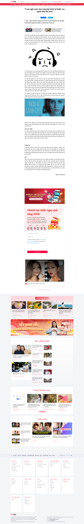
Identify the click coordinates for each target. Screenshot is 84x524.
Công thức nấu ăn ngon (66, 463)
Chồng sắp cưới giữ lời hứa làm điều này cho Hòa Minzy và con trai (25, 432)
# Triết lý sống (14, 315)
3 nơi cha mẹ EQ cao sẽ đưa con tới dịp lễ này (37, 354)
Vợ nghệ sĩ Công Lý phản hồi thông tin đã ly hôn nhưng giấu (21, 356)
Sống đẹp (30, 4)
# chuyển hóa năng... (62, 410)
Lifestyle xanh (27, 500)
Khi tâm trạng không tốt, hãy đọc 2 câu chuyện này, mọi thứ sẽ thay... (34, 311)
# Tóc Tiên (34, 441)
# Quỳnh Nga (22, 443)
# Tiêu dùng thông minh (17, 409)
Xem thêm (42, 411)
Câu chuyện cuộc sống (41, 464)
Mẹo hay (64, 466)
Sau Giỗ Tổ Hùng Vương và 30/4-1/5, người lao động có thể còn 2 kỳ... (37, 346)
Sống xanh (24, 4)
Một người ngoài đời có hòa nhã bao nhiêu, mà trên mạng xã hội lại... (38, 30)
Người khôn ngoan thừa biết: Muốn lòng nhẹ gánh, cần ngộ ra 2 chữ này (49, 405)
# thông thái (36, 409)
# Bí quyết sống (61, 315)
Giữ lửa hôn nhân (53, 462)
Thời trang (14, 480)
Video (59, 4)
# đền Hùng (40, 382)
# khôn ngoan (51, 409)
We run (25, 499)
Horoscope (39, 487)
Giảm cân (52, 484)
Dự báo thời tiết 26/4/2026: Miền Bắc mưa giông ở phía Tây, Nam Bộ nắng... (37, 361)
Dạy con (26, 480)
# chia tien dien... (15, 410)
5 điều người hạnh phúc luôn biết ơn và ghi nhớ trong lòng (18, 311)
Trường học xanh (27, 503)
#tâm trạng (40, 289)
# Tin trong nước (15, 376)
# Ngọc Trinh (22, 427)
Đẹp (47, 4)
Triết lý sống (39, 462)
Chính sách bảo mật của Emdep (33, 242)
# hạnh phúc (19, 315)
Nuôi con (26, 484)
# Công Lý (19, 359)
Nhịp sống (52, 487)
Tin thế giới (14, 464)
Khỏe (13, 484)
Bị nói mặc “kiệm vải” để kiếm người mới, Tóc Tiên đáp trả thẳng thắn (41, 436)
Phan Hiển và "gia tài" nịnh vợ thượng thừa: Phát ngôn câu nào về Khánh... (37, 370)
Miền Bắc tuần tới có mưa (18, 373)
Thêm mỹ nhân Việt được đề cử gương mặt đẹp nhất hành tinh (25, 424)
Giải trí (19, 4)
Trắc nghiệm (39, 480)
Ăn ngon (43, 4)
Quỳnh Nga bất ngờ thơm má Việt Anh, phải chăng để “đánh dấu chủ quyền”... (25, 440)
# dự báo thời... (21, 376)
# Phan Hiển (40, 374)
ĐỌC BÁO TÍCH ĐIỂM (66, 4)
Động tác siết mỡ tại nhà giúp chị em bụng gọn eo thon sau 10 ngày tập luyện (62, 436)
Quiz (56, 4)
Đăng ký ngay (37, 251)
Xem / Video (53, 479)
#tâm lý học (49, 289)
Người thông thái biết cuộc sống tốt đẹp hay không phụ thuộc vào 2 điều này (34, 405)
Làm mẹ (51, 488)
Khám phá (14, 467)
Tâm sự (51, 464)
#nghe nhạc (45, 289)
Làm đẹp (13, 482)
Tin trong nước (15, 462)
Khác (51, 490)
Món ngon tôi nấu (66, 467)
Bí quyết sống (19, 6)
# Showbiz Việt (15, 359)
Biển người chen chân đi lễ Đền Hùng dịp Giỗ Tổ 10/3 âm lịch (37, 378)
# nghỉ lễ (39, 349)
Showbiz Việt (27, 462)
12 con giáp (39, 485)
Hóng (51, 466)
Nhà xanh (26, 502)
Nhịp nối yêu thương (66, 480)
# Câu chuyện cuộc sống (32, 315)
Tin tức (15, 4)
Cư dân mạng (14, 470)
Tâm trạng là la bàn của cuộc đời (49, 311)
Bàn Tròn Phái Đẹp (16, 498)
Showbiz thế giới (27, 464)
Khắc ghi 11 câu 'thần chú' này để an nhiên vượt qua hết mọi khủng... (57, 30)
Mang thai (26, 482)
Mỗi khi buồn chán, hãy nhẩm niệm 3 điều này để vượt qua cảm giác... (65, 312)
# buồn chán (66, 315)
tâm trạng (22, 1)
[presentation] (35, 247)
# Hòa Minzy (22, 435)
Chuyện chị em (37, 4)
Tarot (38, 482)
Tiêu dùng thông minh (16, 466)
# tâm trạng (30, 316)
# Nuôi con (34, 356)
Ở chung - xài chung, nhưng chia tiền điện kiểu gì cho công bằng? (19, 405)
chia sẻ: (37, 17)
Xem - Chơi (14, 469)
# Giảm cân (55, 441)
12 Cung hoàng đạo (41, 484)
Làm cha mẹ (51, 4)
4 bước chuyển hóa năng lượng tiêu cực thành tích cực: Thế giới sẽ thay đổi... (65, 405)
